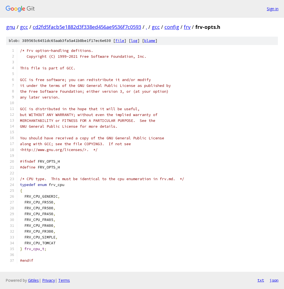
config (171, 27)
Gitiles (33, 280)
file (119, 40)
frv (187, 27)
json (274, 280)
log (134, 40)
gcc (24, 27)
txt (260, 280)
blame (149, 40)
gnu (10, 27)
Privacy (48, 280)
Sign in (272, 8)
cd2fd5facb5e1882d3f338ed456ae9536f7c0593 (87, 27)
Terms (64, 280)
